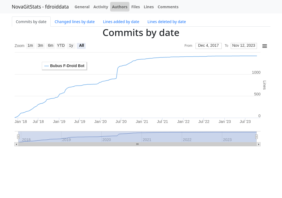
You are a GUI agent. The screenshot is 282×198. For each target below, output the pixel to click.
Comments (168, 6)
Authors (120, 6)
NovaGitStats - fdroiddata (40, 6)
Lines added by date (121, 21)
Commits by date (31, 21)
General (82, 6)
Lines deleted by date (167, 21)
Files (135, 6)
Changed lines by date (75, 21)
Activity (100, 6)
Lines (149, 6)
